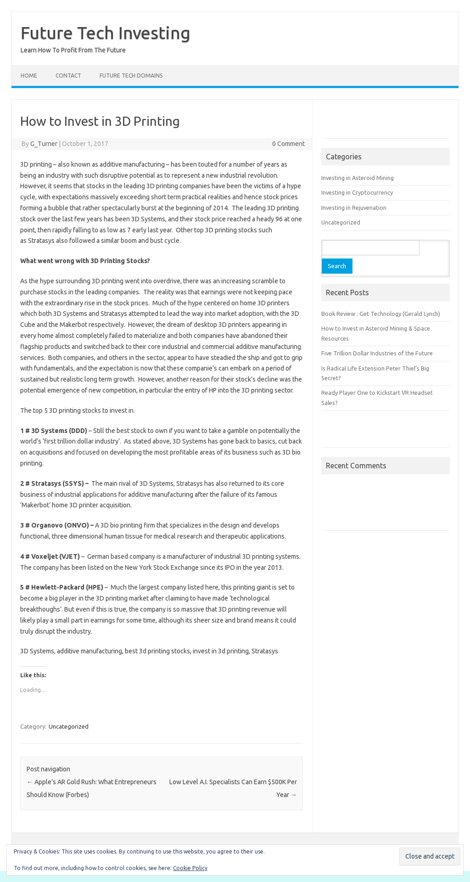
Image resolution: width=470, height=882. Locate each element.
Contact (68, 76)
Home (29, 76)
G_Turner (43, 143)
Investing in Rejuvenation (353, 207)
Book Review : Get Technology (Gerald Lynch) (380, 313)
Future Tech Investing (105, 32)
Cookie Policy (190, 868)
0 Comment (288, 143)
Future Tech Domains (131, 76)
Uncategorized (69, 726)
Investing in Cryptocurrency (357, 192)
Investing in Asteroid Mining (357, 177)
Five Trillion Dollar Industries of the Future (377, 353)
